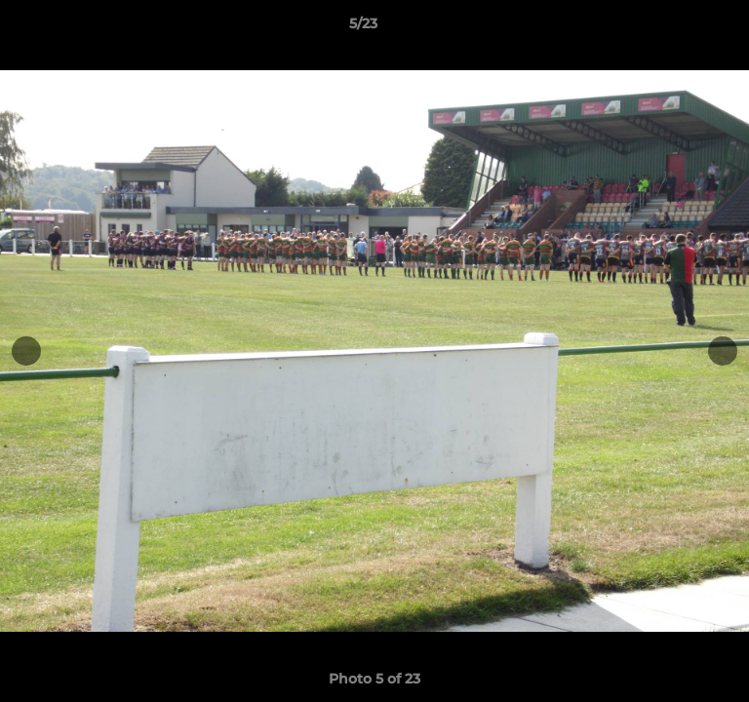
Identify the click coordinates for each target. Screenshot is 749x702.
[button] (678, 28)
